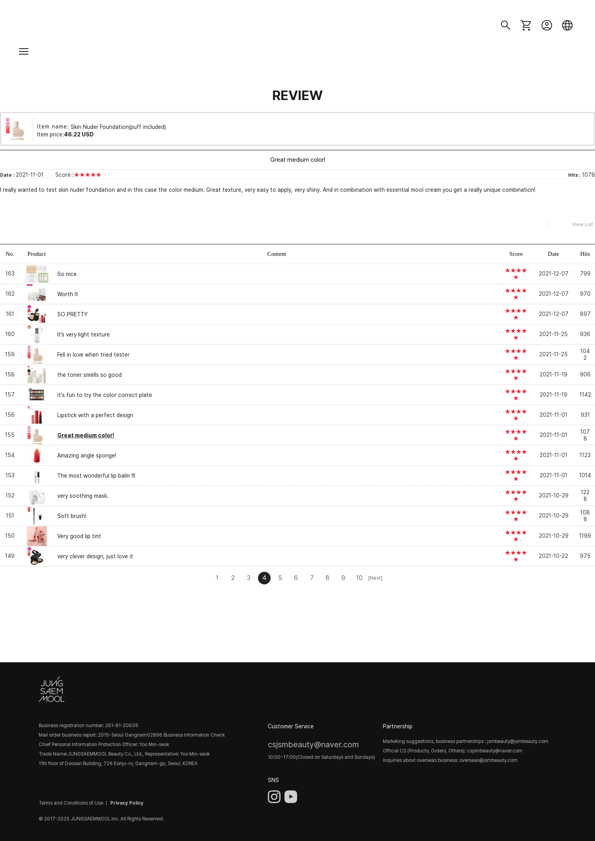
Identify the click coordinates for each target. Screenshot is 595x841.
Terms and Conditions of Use (71, 803)
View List (582, 224)
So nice (67, 274)
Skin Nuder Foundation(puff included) (118, 126)
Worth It (67, 294)
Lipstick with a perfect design (95, 415)
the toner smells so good (89, 375)
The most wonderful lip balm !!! (96, 475)
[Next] (375, 578)
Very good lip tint (79, 536)
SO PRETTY (72, 314)
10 (359, 578)
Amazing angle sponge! (86, 455)
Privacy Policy (126, 803)
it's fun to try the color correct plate (104, 395)
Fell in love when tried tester (93, 355)
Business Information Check (194, 735)
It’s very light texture (83, 334)
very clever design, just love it (95, 556)
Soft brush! (71, 516)
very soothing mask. (83, 496)
